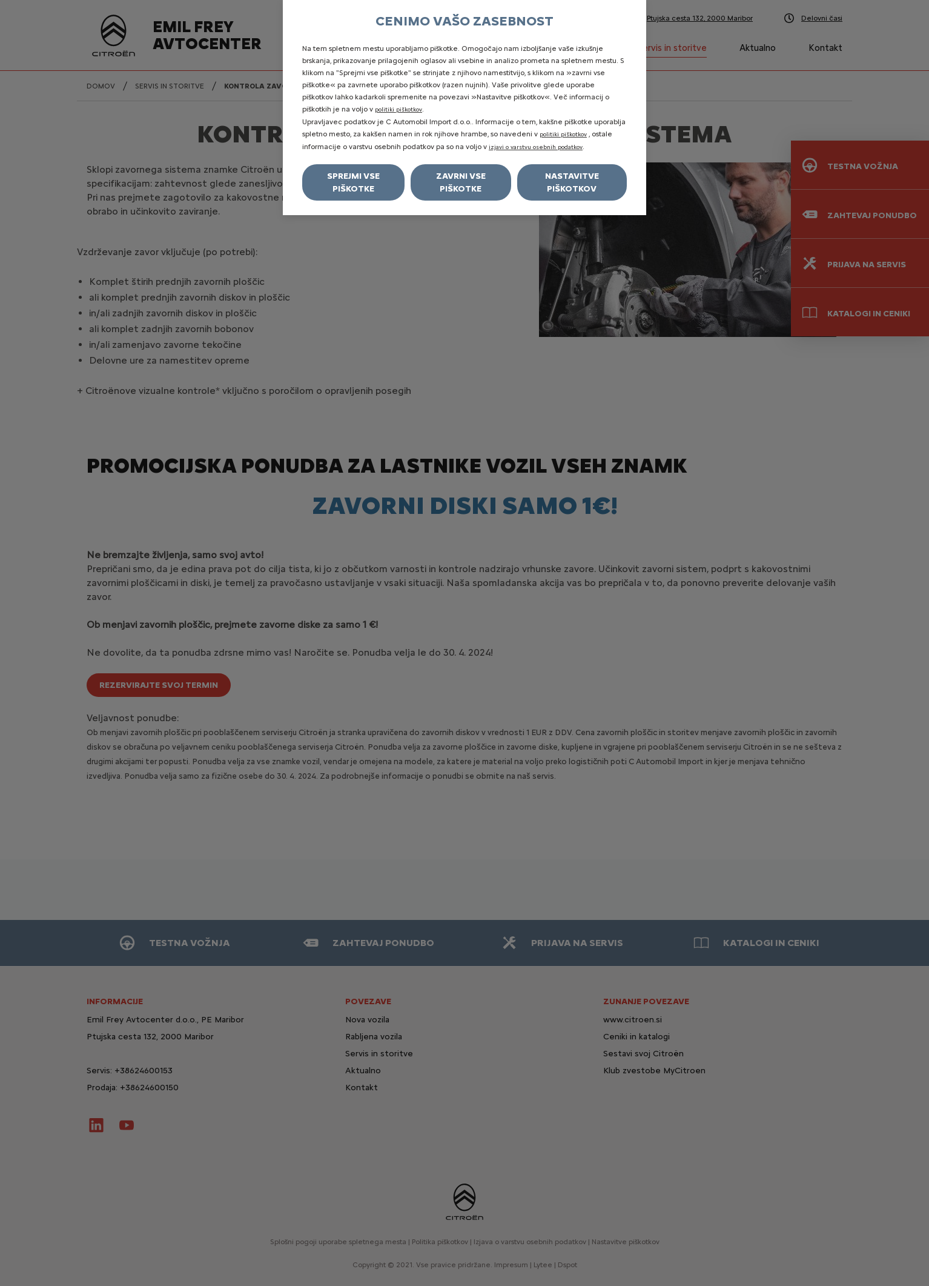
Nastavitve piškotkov (572, 182)
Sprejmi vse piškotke (353, 182)
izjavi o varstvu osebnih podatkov (536, 147)
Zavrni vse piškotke (461, 182)
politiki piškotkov (398, 109)
